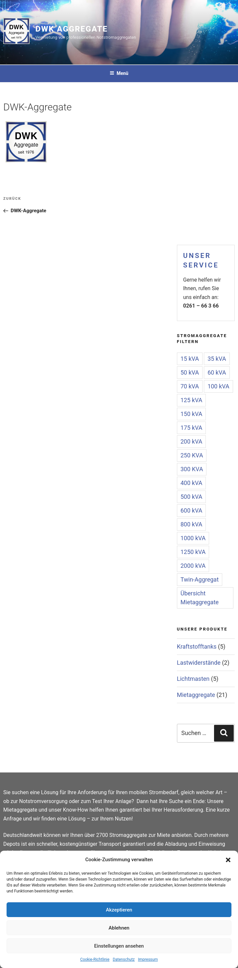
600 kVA (191, 510)
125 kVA (191, 400)
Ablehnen (119, 928)
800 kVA (191, 524)
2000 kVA (193, 565)
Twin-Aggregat (200, 579)
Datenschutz (124, 959)
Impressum (148, 959)
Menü (119, 73)
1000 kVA (193, 538)
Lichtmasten (193, 678)
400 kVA (191, 482)
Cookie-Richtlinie (94, 959)
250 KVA (192, 455)
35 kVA (216, 358)
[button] (228, 860)
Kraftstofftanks (197, 646)
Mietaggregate (196, 694)
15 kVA (190, 358)
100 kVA (218, 386)
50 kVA (190, 372)
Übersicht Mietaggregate (200, 598)
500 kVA (191, 496)
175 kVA (191, 427)
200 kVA (191, 441)
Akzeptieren (119, 910)
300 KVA (192, 469)
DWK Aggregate (71, 29)
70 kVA (190, 386)
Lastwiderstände (199, 662)
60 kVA (216, 372)
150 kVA (191, 413)
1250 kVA (193, 551)
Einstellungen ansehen (119, 946)
